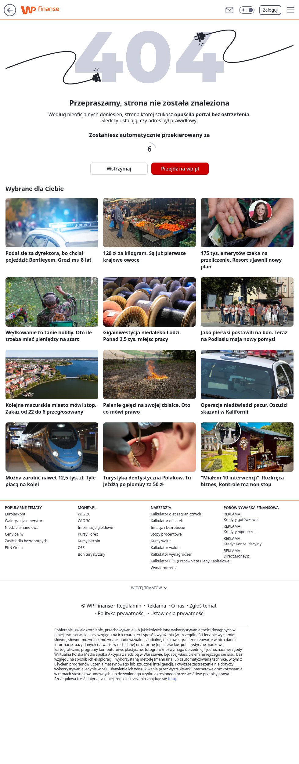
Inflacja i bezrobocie (168, 527)
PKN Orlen (14, 547)
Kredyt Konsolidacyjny (242, 544)
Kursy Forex (88, 534)
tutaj (172, 678)
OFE (81, 547)
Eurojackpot (15, 514)
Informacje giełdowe (95, 527)
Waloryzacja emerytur (23, 520)
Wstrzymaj (119, 168)
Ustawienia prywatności (176, 613)
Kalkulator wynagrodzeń (172, 554)
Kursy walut (161, 540)
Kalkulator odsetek (167, 520)
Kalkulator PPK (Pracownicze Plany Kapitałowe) (190, 561)
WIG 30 (84, 520)
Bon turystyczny (91, 554)
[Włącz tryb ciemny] (246, 10)
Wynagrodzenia (164, 567)
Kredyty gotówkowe (241, 519)
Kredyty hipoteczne (240, 531)
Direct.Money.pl (237, 556)
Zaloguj (270, 10)
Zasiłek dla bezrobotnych (26, 540)
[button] (291, 10)
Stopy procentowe (166, 534)
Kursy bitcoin (89, 540)
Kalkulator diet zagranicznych (176, 514)
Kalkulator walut (165, 547)
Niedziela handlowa (21, 527)
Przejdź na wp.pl (180, 168)
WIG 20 (84, 514)
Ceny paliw (14, 534)
